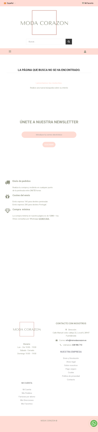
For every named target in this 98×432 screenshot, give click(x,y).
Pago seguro (71, 369)
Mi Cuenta (26, 383)
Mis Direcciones (27, 400)
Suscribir (49, 144)
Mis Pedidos (27, 393)
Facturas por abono (27, 397)
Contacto (71, 379)
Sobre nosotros (71, 365)
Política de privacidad (71, 376)
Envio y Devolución (71, 358)
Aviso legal (71, 362)
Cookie (71, 372)
